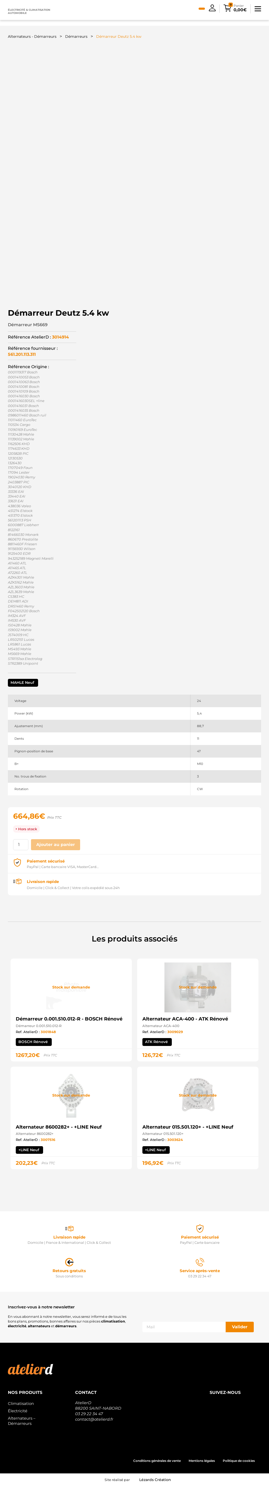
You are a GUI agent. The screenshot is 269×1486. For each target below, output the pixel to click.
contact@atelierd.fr (94, 1419)
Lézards (155, 1480)
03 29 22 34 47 (89, 1413)
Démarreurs (76, 36)
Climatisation (21, 1403)
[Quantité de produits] (20, 844)
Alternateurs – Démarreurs (21, 1421)
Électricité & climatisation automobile (29, 11)
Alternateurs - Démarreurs (32, 36)
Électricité (17, 1410)
